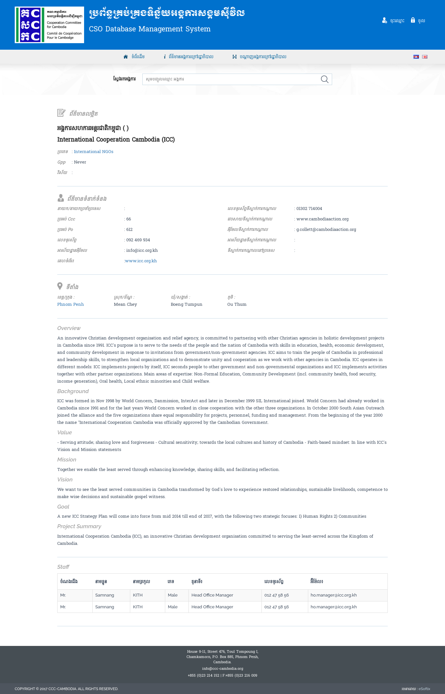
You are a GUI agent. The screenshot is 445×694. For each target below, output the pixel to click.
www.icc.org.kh (141, 261)
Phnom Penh (70, 304)
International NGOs (93, 152)
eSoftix (424, 689)
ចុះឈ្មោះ (397, 20)
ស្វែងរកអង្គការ (124, 79)
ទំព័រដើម (138, 57)
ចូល (421, 20)
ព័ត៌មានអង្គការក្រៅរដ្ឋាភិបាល (191, 57)
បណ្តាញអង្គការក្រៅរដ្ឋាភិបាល (263, 57)
